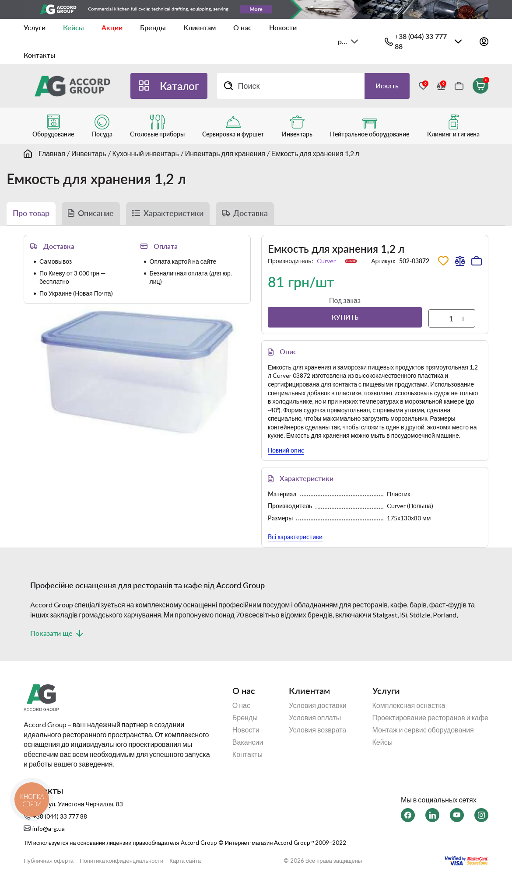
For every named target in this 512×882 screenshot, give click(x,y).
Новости (283, 27)
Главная (52, 153)
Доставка (250, 213)
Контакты (40, 55)
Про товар (31, 213)
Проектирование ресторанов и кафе (430, 718)
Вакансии (247, 742)
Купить (345, 317)
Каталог (179, 86)
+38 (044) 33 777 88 (421, 41)
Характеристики (173, 213)
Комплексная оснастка (408, 705)
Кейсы (73, 27)
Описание (96, 213)
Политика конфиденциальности (121, 861)
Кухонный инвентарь (145, 153)
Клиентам (199, 27)
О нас (242, 27)
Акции (112, 27)
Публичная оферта (49, 861)
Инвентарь (88, 153)
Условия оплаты (315, 718)
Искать (387, 85)
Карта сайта (185, 861)
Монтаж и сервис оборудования (423, 730)
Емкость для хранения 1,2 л (315, 153)
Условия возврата (317, 730)
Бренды (153, 27)
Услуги (35, 27)
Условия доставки (317, 705)
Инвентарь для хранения (225, 153)
